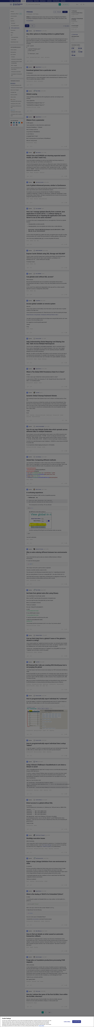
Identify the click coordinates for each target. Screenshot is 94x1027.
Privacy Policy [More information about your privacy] (41, 1025)
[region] (47, 1021)
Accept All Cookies (76, 1021)
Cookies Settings (67, 1021)
